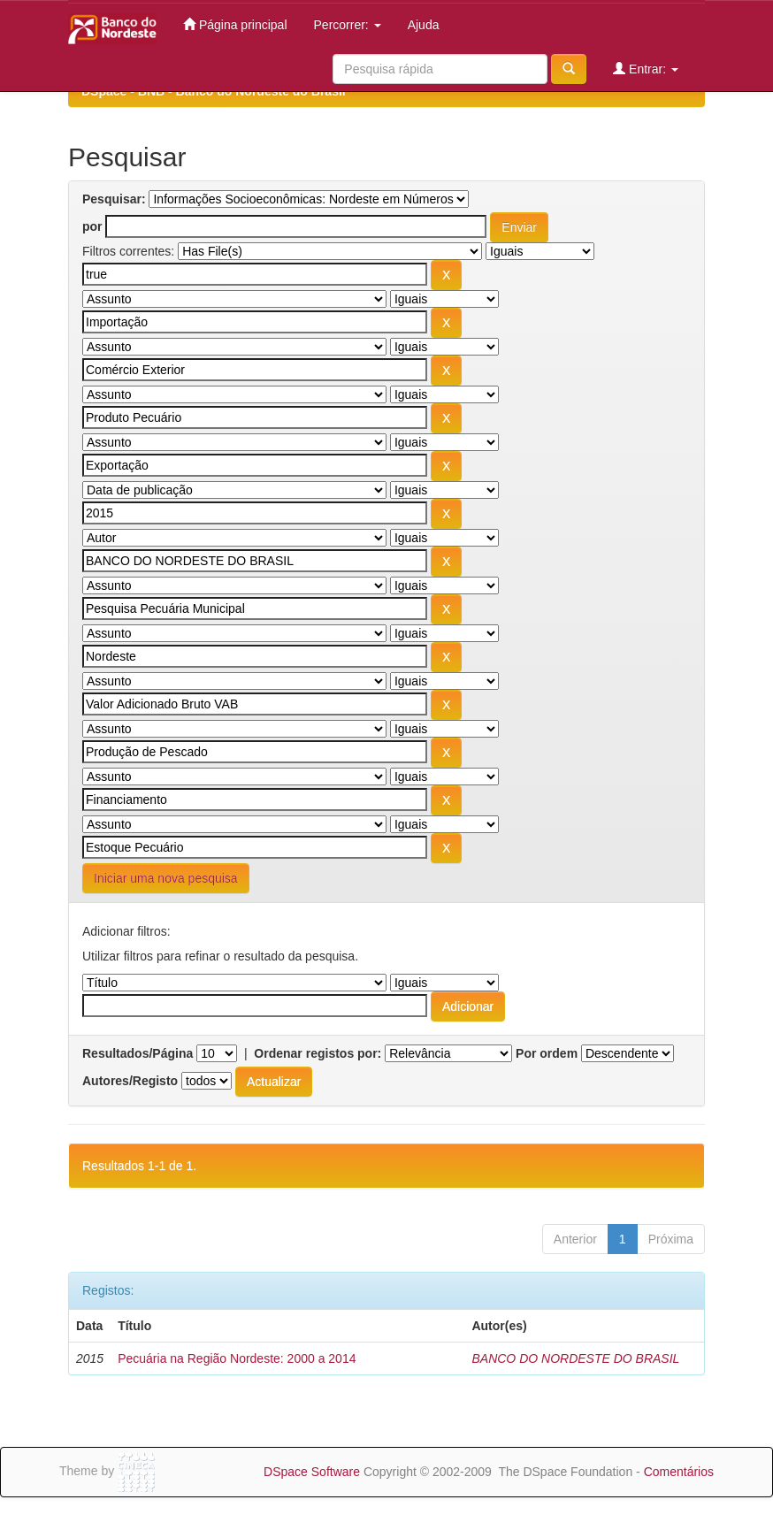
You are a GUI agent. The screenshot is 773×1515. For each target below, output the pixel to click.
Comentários (679, 1472)
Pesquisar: (114, 199)
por (92, 226)
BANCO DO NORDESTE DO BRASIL (575, 1358)
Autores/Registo (130, 1081)
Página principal (235, 24)
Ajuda (424, 25)
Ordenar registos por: (317, 1053)
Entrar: (645, 68)
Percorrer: (347, 25)
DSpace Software (312, 1472)
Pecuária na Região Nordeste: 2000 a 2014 (237, 1358)
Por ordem (547, 1053)
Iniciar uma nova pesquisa (166, 878)
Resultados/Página (137, 1053)
